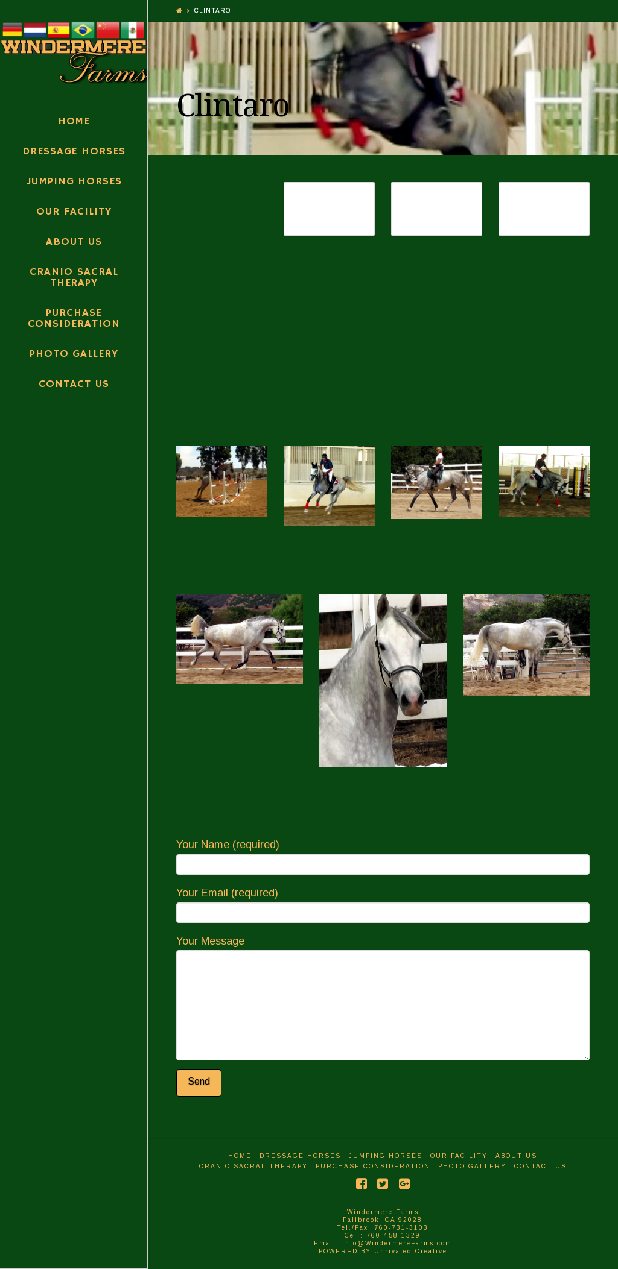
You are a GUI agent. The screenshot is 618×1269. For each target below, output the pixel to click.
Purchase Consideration (373, 1166)
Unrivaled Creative (410, 1251)
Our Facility (459, 1156)
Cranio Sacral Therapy (253, 1166)
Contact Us (540, 1166)
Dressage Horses (300, 1156)
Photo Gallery (472, 1166)
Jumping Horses (385, 1156)
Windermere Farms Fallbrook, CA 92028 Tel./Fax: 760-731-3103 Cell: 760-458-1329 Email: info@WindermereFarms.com (383, 1228)
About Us (516, 1156)
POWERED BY (346, 1251)
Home (240, 1156)
